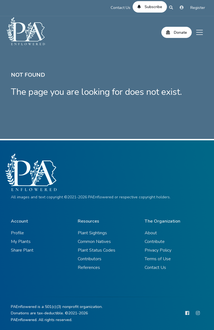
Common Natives (94, 242)
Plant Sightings (92, 233)
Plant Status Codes (96, 250)
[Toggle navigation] (199, 32)
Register (197, 7)
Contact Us (120, 7)
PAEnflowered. (24, 319)
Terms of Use (158, 259)
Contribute (155, 242)
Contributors (89, 259)
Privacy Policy (158, 250)
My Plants (21, 242)
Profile (17, 233)
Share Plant (22, 250)
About (151, 233)
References (89, 267)
